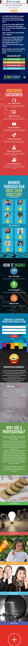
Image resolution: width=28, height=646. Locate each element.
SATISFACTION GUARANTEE (14, 62)
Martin (7, 218)
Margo (20, 246)
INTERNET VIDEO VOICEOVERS (14, 127)
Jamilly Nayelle (7, 234)
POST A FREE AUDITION (14, 59)
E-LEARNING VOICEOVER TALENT (14, 116)
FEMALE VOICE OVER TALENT (14, 225)
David (20, 218)
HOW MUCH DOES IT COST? (14, 65)
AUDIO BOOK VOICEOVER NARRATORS (14, 164)
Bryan (8, 206)
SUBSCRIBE (14, 336)
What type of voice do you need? (14, 5)
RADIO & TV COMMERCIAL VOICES (14, 103)
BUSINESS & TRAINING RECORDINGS (14, 151)
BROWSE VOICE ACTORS (14, 68)
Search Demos (14, 10)
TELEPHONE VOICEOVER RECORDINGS (14, 139)
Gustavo (20, 206)
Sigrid (8, 246)
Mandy (20, 234)
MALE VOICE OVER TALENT (14, 197)
